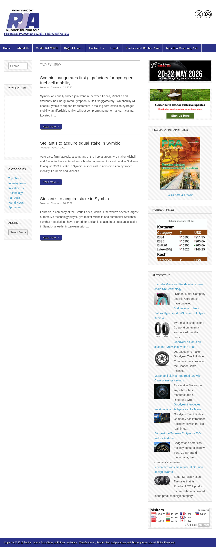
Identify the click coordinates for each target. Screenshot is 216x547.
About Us (23, 48)
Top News (14, 178)
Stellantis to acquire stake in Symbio (74, 198)
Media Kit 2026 (47, 48)
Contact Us (96, 48)
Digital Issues (73, 48)
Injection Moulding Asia (182, 48)
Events (115, 48)
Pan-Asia (14, 197)
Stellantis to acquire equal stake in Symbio (80, 143)
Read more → (51, 126)
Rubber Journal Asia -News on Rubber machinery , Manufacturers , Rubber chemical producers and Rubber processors (88, 542)
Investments (16, 188)
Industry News (17, 183)
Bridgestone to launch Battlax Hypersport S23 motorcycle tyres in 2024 (179, 313)
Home (7, 48)
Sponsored (15, 207)
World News (16, 202)
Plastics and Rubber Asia (143, 48)
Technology (15, 192)
